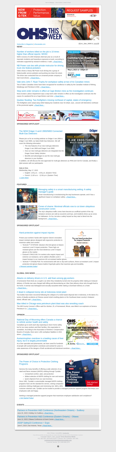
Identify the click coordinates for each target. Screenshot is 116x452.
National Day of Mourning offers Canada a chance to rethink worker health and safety (39, 321)
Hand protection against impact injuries (36, 233)
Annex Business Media (68, 437)
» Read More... (58, 62)
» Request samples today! (28, 266)
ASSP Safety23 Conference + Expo (33, 423)
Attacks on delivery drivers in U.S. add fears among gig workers (45, 278)
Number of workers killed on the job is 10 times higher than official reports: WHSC (38, 53)
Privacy (53, 433)
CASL (48, 433)
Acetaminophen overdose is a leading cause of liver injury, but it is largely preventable (40, 339)
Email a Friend (67, 2)
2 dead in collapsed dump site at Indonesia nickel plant (41, 292)
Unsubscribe (66, 433)
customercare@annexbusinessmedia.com (58, 440)
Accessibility (59, 433)
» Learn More (24, 178)
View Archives (59, 2)
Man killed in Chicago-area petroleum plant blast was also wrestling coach (50, 303)
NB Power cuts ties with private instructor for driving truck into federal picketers (40, 66)
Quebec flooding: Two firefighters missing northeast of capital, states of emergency (54, 100)
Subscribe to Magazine (25, 44)
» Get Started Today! (26, 398)
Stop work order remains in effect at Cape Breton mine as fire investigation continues (55, 91)
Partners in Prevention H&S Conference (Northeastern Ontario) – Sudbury (50, 410)
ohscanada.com (40, 44)
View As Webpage (49, 2)
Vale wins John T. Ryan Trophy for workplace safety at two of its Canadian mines (53, 82)
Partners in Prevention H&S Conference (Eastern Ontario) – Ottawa (48, 416)
